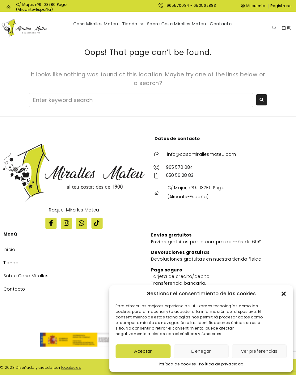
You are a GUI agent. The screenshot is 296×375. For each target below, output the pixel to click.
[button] (284, 294)
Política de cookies (177, 364)
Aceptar (143, 351)
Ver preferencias (259, 351)
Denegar (201, 351)
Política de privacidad (221, 364)
